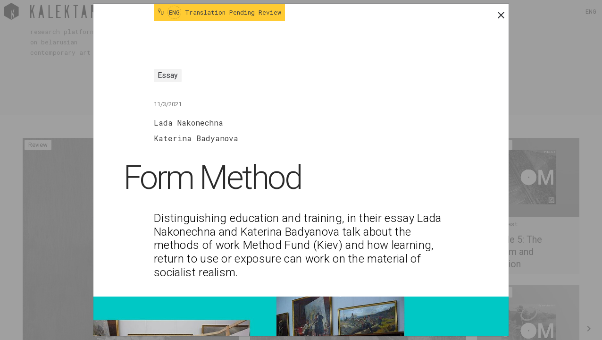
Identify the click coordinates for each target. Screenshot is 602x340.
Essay (168, 75)
